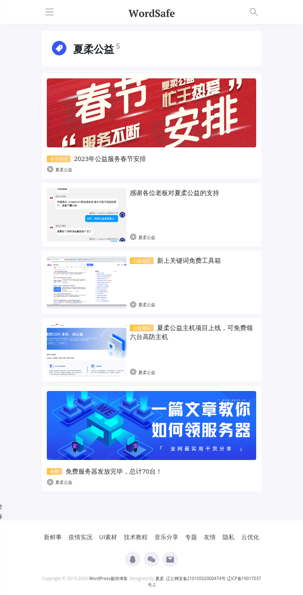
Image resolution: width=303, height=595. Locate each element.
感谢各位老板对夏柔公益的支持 (174, 192)
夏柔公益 (59, 170)
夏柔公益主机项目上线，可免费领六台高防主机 (191, 332)
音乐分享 (166, 537)
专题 (191, 537)
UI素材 (108, 537)
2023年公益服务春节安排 (96, 158)
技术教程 (136, 537)
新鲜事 (53, 537)
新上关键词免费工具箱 (175, 260)
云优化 (250, 537)
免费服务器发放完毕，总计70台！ (104, 471)
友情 (210, 537)
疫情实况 (80, 537)
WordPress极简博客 (108, 578)
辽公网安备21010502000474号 (196, 578)
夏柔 (159, 578)
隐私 (228, 537)
